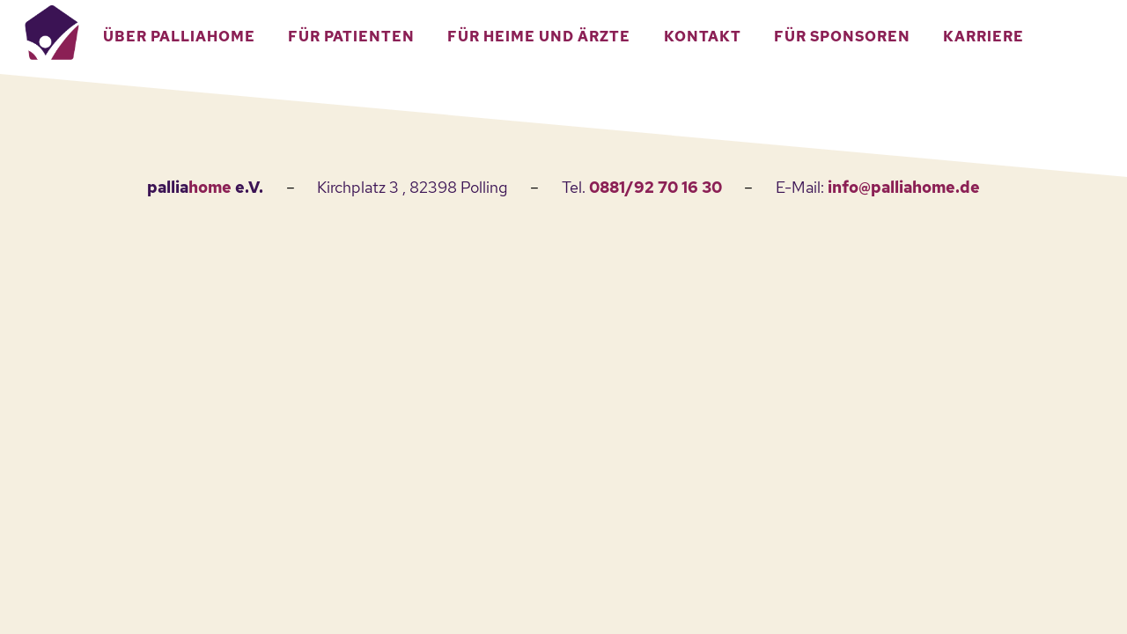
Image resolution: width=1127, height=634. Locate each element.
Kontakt (702, 36)
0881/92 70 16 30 (655, 187)
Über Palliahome (179, 36)
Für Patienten (351, 36)
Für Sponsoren (842, 36)
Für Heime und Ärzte (538, 36)
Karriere (983, 36)
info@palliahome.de (904, 187)
